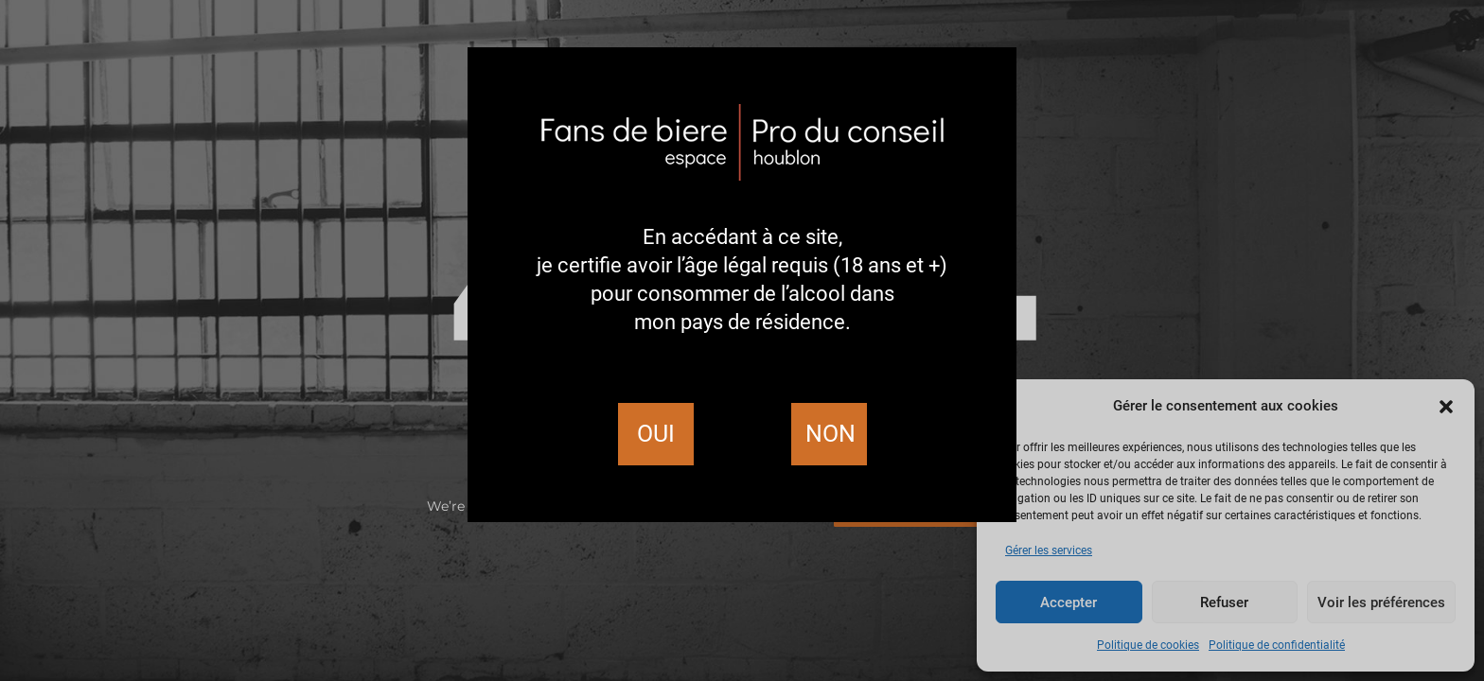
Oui (656, 433)
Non (830, 433)
